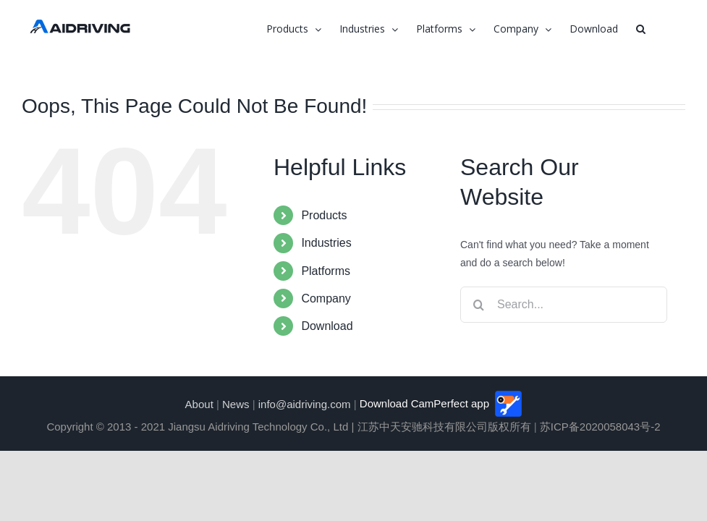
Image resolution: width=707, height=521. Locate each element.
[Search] (478, 305)
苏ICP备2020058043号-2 (600, 426)
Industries (326, 243)
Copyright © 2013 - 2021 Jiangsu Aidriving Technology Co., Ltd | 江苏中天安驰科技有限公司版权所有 (288, 426)
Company (325, 298)
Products (324, 215)
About (199, 403)
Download (326, 326)
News (236, 403)
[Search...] (563, 305)
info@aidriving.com (304, 403)
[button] (640, 29)
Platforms (325, 271)
